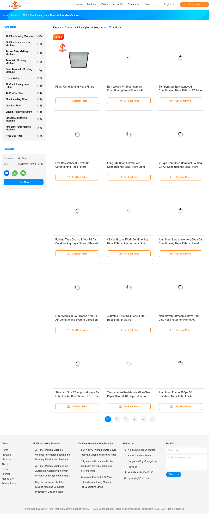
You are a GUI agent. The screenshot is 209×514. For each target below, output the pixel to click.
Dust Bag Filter (24, 105)
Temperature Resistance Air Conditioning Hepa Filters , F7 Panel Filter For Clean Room (180, 90)
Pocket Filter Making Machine (24, 53)
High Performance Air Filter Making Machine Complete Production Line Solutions (50, 487)
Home (5, 450)
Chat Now (194, 4)
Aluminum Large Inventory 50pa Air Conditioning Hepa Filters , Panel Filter (180, 243)
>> (152, 419)
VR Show (6, 459)
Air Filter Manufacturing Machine (24, 44)
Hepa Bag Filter (24, 135)
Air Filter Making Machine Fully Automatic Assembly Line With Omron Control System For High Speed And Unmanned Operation (52, 471)
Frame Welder (24, 78)
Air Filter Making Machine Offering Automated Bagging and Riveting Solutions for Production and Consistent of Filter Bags (53, 455)
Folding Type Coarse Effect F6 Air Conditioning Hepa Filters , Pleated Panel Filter (76, 243)
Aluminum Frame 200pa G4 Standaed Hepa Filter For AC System (176, 396)
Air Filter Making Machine (24, 36)
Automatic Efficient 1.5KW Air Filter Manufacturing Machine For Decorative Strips (96, 482)
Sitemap (6, 474)
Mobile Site (8, 478)
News (5, 469)
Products (6, 454)
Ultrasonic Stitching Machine (24, 119)
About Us (6, 464)
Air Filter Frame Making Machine (24, 128)
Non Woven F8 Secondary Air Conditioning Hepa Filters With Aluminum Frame (125, 90)
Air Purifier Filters (24, 93)
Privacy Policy (9, 483)
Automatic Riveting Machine (24, 61)
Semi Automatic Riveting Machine (24, 70)
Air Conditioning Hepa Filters (24, 85)
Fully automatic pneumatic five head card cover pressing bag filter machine (97, 466)
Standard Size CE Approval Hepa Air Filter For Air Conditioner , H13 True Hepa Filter (77, 396)
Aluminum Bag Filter (24, 99)
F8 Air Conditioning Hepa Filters (74, 86)
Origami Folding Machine (24, 111)
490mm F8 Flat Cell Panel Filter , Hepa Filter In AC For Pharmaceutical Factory (127, 319)
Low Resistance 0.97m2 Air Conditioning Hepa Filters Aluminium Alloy (72, 166)
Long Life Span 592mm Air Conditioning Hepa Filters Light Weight (126, 166)
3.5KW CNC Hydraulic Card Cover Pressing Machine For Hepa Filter (98, 452)
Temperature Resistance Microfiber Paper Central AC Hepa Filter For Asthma (128, 396)
